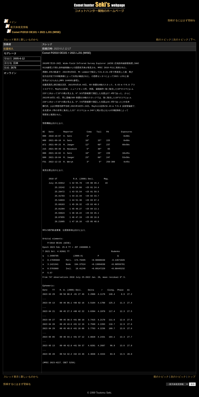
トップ (191, 376)
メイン (13, 22)
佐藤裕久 (8, 48)
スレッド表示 (11, 39)
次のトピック (180, 39)
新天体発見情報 (19, 27)
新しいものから (29, 39)
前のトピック (163, 39)
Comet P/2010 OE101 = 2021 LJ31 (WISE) (36, 32)
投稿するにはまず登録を (181, 20)
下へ (192, 39)
